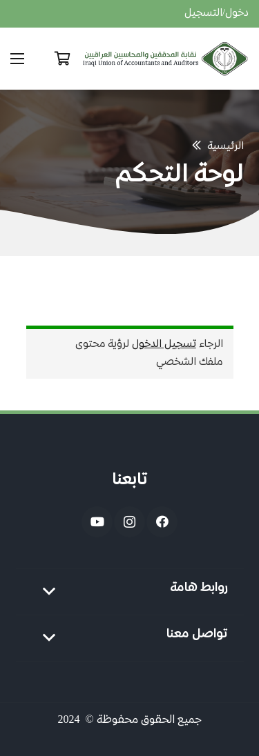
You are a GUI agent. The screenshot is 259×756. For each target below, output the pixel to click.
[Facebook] (162, 521)
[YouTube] (97, 521)
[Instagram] (129, 521)
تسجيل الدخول (164, 345)
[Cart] (62, 59)
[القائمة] (17, 58)
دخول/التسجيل (216, 14)
